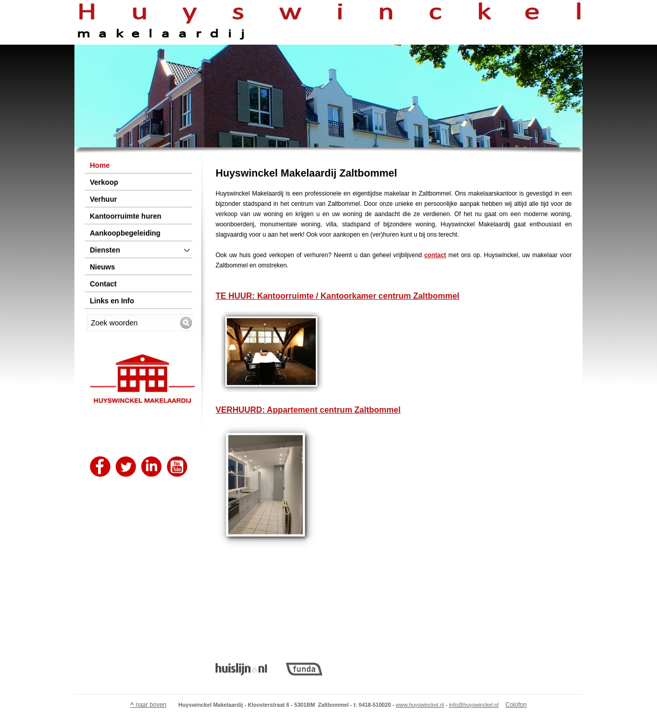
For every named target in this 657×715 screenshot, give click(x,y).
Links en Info (112, 301)
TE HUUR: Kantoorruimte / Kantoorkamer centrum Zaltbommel (337, 296)
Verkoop (104, 182)
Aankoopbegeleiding (125, 233)
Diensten (105, 250)
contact (435, 255)
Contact (103, 284)
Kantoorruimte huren (125, 216)
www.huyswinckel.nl (420, 705)
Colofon (516, 704)
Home (100, 165)
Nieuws (102, 267)
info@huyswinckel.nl (474, 705)
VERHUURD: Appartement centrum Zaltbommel (308, 409)
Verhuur (103, 199)
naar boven (148, 704)
